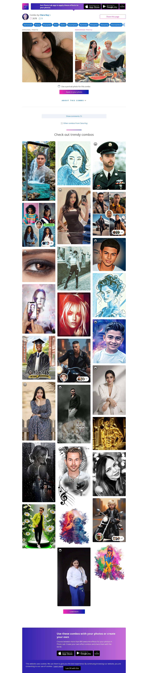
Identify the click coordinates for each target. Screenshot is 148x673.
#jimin (63, 25)
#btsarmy (104, 25)
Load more (74, 611)
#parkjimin (72, 25)
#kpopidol (47, 25)
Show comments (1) (74, 116)
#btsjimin (94, 25)
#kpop (37, 25)
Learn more (58, 666)
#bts (56, 25)
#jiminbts (83, 25)
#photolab (28, 25)
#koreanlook (116, 25)
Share (112, 16)
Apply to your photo (74, 92)
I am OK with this (72, 668)
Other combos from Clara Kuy (74, 123)
